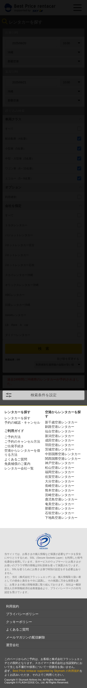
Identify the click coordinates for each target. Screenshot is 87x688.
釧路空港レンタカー (59, 426)
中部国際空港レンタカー (63, 454)
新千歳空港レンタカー (61, 422)
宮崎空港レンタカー (59, 495)
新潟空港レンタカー (59, 436)
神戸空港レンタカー (59, 463)
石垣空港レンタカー (59, 513)
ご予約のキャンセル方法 (22, 441)
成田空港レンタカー (59, 440)
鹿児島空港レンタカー (61, 499)
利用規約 (12, 606)
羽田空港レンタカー (59, 445)
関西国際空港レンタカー (63, 458)
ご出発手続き (14, 446)
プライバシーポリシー (22, 614)
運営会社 (12, 645)
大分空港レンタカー (59, 481)
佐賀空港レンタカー (59, 476)
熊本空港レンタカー (59, 490)
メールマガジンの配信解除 (25, 637)
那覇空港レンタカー (59, 508)
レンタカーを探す (17, 418)
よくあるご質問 (15, 459)
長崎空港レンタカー (59, 486)
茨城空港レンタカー (59, 449)
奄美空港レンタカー (59, 504)
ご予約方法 (12, 437)
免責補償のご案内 (17, 464)
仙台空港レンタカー (59, 431)
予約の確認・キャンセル (22, 422)
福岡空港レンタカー (59, 472)
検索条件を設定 (44, 395)
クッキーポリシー (19, 622)
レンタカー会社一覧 (19, 468)
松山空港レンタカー (59, 467)
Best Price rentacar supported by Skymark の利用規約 (46, 670)
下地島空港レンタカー (61, 517)
